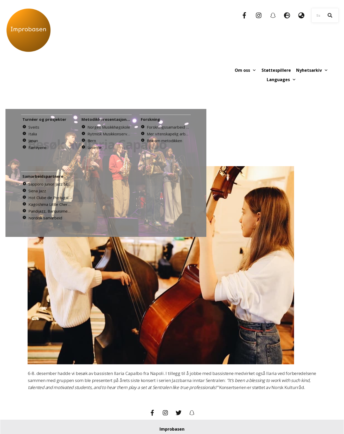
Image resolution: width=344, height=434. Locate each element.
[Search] (330, 15)
